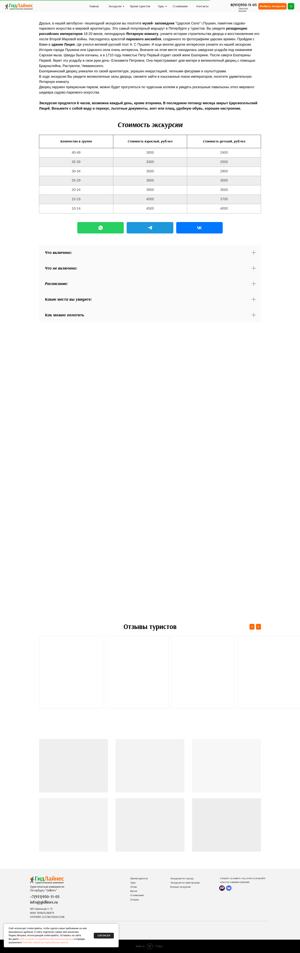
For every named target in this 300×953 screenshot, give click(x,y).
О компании (180, 6)
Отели (133, 886)
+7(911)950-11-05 (45, 896)
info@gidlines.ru (44, 902)
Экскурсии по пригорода (184, 882)
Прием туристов (140, 6)
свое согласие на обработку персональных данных (46, 939)
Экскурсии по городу (182, 878)
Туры (161, 6)
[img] (19, 6)
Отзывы (134, 899)
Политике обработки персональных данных (45, 942)
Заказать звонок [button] (243, 9)
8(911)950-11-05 (244, 5)
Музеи (133, 891)
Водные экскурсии (180, 886)
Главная (94, 6)
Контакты (202, 6)
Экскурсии (114, 6)
